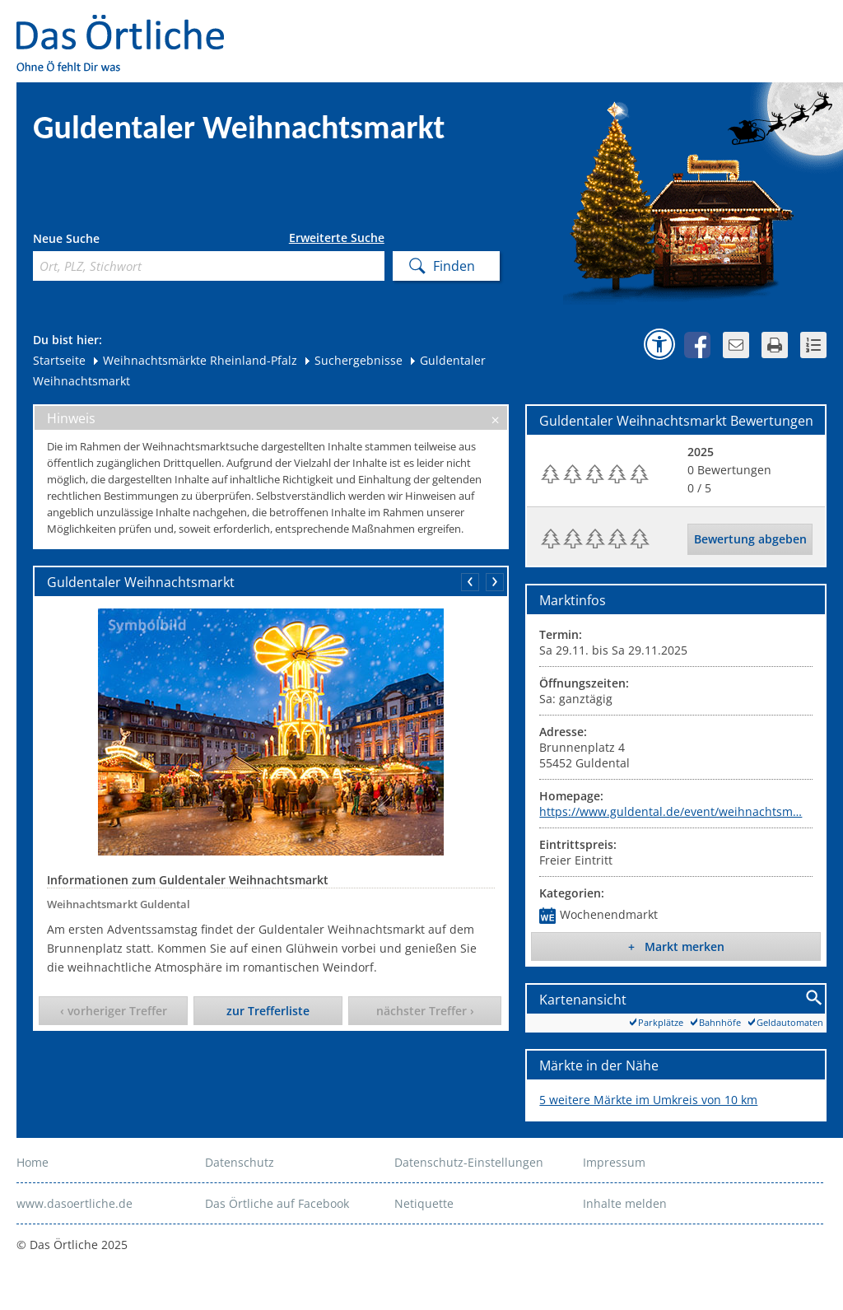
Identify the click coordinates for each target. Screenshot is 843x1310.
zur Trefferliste (268, 1011)
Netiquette (424, 1203)
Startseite (59, 360)
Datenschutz (239, 1162)
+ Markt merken (676, 946)
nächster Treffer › (425, 1011)
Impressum (614, 1162)
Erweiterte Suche (336, 238)
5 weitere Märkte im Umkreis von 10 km (648, 1099)
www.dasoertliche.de (74, 1203)
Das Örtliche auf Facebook (277, 1203)
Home (32, 1162)
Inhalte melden (625, 1203)
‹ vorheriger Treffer (113, 1011)
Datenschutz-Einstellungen (468, 1162)
